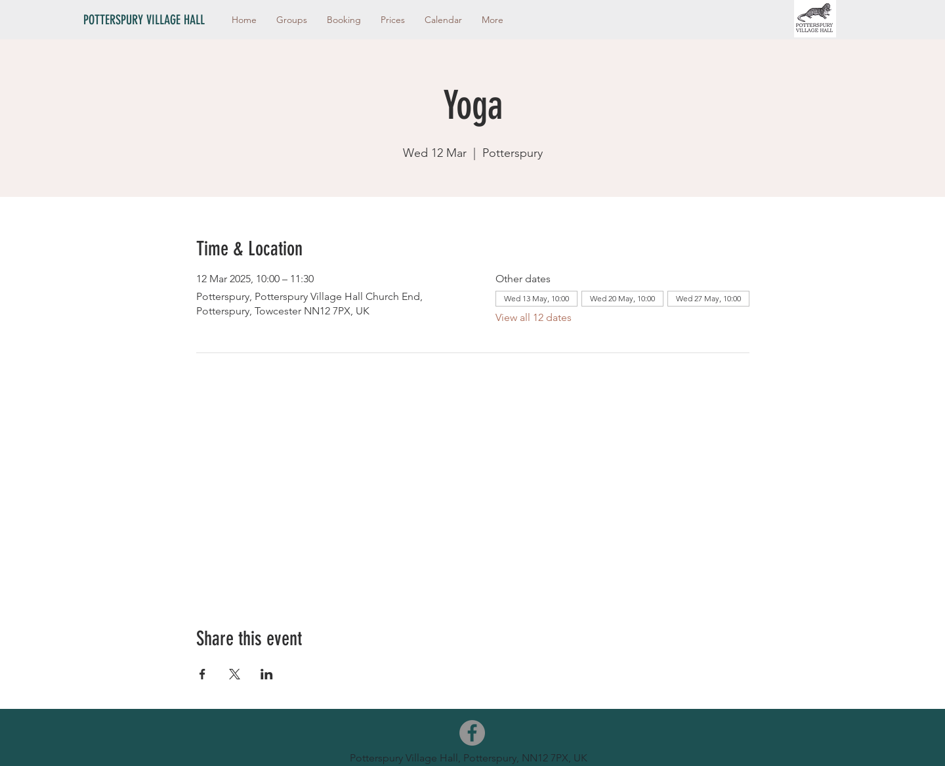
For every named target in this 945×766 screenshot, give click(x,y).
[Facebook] (472, 733)
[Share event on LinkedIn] (267, 674)
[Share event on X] (234, 674)
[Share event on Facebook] (202, 674)
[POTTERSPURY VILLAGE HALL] (150, 19)
